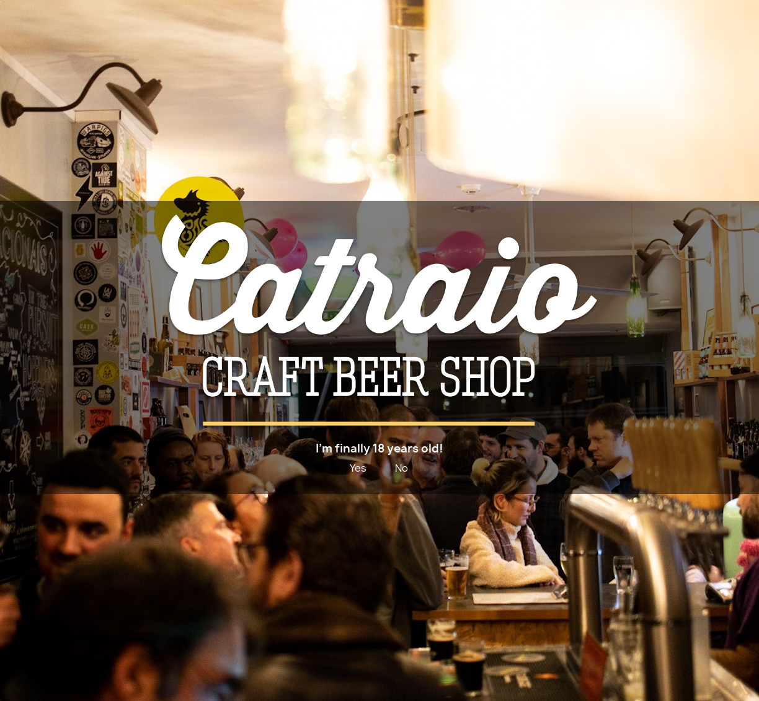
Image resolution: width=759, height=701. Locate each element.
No (401, 468)
